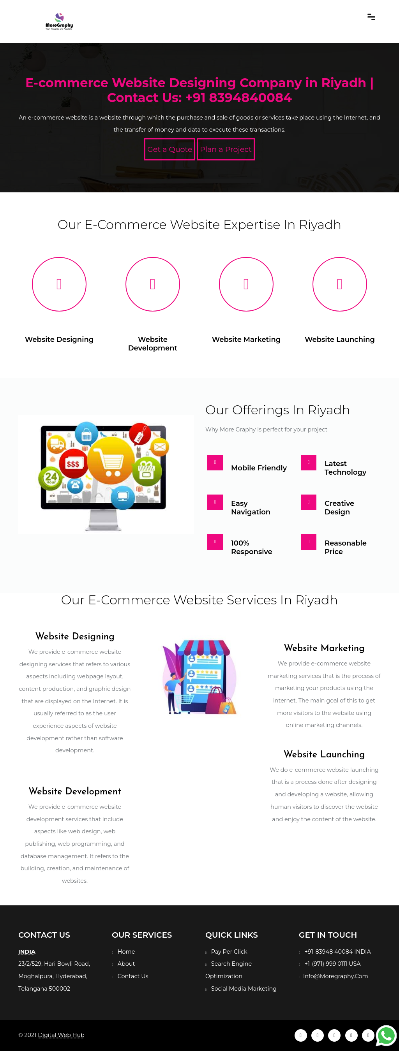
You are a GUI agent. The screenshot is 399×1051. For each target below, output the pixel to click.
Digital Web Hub (61, 1035)
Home (126, 951)
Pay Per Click (229, 951)
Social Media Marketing (244, 988)
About (126, 963)
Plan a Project (226, 149)
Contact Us (133, 976)
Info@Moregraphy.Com (335, 976)
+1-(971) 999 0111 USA (333, 963)
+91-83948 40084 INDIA (338, 951)
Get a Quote (169, 149)
